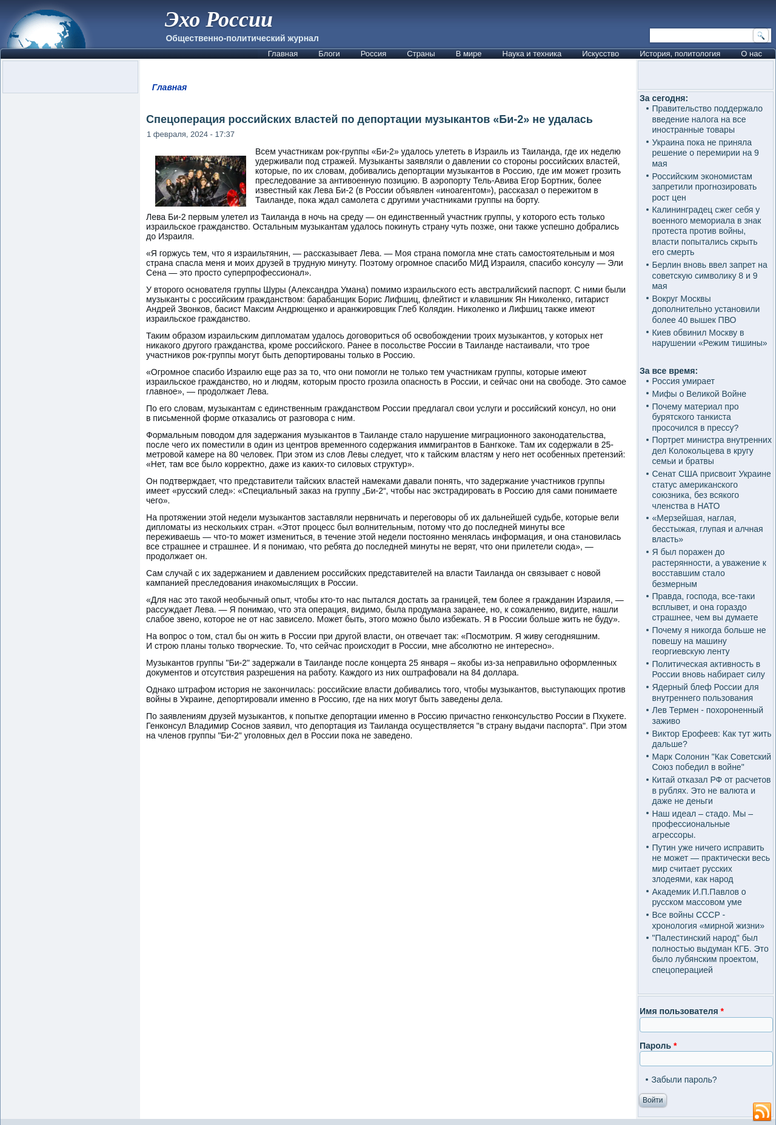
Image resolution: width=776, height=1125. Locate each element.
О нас (751, 53)
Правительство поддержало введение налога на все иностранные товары (707, 119)
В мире (469, 53)
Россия (374, 53)
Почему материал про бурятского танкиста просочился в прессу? (695, 417)
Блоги (329, 53)
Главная (283, 53)
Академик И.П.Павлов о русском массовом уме (699, 897)
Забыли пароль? (684, 1079)
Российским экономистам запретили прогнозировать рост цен (704, 186)
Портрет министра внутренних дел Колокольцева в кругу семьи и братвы (711, 450)
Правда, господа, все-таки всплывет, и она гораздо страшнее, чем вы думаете (705, 606)
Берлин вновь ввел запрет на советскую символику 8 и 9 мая (709, 275)
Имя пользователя (682, 1011)
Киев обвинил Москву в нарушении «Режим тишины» (709, 338)
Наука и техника (532, 53)
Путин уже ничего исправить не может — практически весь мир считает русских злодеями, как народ (710, 863)
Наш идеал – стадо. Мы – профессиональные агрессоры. (702, 824)
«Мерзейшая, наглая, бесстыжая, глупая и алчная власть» (707, 528)
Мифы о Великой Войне (699, 394)
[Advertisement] (388, 902)
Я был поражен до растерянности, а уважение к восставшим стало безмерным (709, 568)
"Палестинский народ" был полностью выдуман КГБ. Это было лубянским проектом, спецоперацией (710, 954)
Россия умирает (683, 381)
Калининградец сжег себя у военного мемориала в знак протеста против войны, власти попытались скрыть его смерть (706, 231)
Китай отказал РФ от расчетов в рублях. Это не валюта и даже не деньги (711, 790)
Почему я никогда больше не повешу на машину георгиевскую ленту (709, 640)
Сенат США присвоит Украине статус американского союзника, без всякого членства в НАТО (711, 490)
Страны (421, 53)
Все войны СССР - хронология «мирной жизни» (708, 920)
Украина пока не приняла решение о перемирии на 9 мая (705, 153)
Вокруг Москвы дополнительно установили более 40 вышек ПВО (706, 309)
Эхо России (219, 19)
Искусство (600, 53)
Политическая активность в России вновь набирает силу (708, 669)
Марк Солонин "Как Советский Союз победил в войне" (711, 762)
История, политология (680, 53)
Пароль (658, 1045)
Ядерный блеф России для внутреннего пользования (705, 692)
